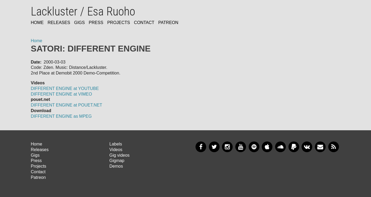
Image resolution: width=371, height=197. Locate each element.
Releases (59, 22)
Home (37, 22)
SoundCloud (280, 146)
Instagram (227, 146)
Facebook (201, 146)
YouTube (240, 146)
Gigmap (116, 160)
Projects (118, 22)
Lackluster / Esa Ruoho (83, 11)
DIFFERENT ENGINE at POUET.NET (66, 105)
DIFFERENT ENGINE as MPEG (61, 116)
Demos (116, 166)
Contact (144, 22)
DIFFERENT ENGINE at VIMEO (61, 94)
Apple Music (267, 146)
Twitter (214, 146)
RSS (333, 146)
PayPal (293, 146)
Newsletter (320, 146)
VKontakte (307, 146)
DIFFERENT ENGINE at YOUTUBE (65, 88)
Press (96, 22)
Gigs (79, 22)
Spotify (254, 146)
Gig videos (119, 155)
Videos (115, 149)
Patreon (168, 22)
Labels (115, 144)
